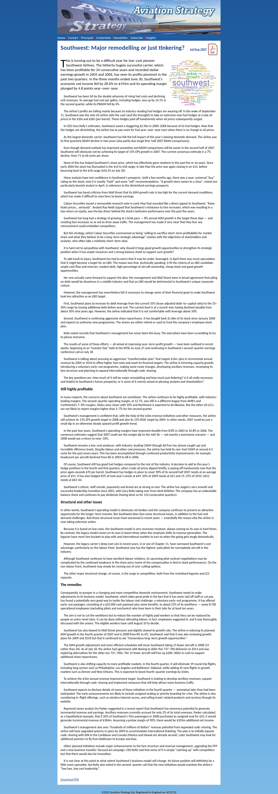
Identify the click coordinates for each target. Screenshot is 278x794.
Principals (87, 38)
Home (61, 38)
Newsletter (121, 38)
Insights (151, 38)
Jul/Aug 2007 (203, 49)
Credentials (103, 38)
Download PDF (70, 780)
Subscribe (136, 38)
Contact (73, 38)
